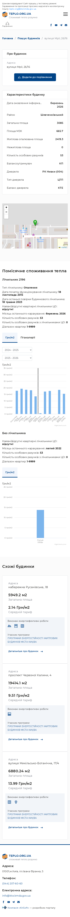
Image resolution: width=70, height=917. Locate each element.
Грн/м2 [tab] (9, 337)
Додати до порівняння (37, 77)
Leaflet (63, 247)
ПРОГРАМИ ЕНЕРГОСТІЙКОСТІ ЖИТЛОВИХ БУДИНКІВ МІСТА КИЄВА (33, 640)
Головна (7, 38)
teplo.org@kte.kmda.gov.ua (22, 9)
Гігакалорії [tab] (28, 337)
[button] (35, 223)
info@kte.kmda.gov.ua (16, 895)
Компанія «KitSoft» (19, 907)
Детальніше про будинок (25, 651)
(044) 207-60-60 (12, 883)
